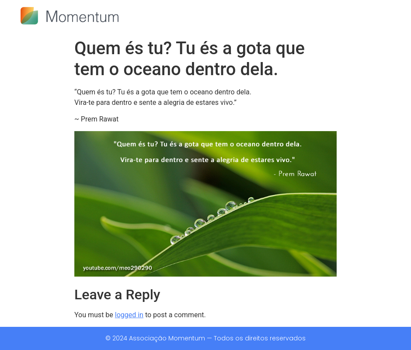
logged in (129, 315)
